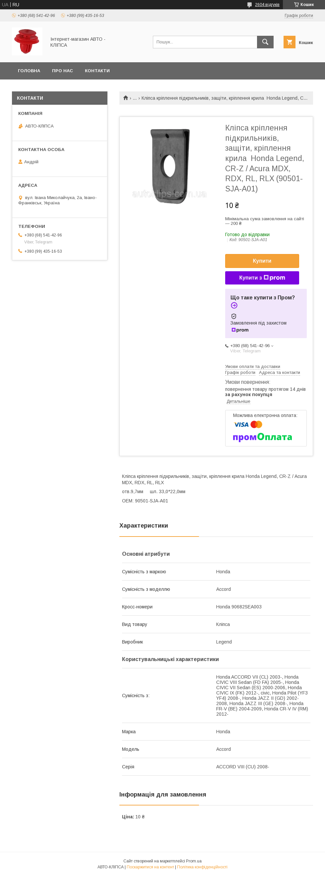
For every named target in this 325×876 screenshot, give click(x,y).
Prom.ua (194, 861)
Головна (29, 70)
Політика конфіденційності (202, 867)
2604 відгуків (267, 4)
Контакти (97, 70)
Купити (262, 261)
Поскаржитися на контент (150, 867)
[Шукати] (265, 42)
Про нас (62, 70)
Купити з (262, 278)
